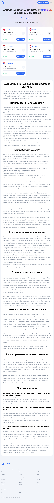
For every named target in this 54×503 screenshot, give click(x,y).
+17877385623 (8, 67)
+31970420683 (8, 50)
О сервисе (39, 492)
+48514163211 (8, 33)
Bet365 (21, 484)
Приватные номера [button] (43, 2)
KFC (38, 482)
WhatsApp (21, 477)
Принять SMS (20, 39)
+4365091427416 (35, 50)
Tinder (20, 474)
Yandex (21, 471)
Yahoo (2, 471)
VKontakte (3, 477)
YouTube (39, 471)
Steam (38, 477)
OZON (20, 479)
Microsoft (3, 482)
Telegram (3, 474)
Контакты (3, 492)
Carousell (39, 484)
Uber (38, 474)
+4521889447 (34, 33)
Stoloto (3, 479)
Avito (2, 484)
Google (20, 482)
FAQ (20, 492)
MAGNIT (39, 479)
